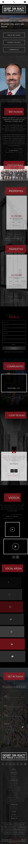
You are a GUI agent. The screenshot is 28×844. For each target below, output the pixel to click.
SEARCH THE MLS (14, 42)
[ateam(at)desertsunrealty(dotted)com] (25, 2)
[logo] (14, 9)
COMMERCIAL (14, 49)
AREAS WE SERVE (14, 35)
